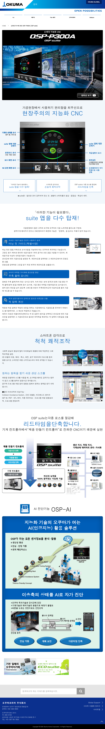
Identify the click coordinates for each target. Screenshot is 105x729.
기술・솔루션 (52, 17)
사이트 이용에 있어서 (92, 706)
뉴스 (13, 17)
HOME (4, 26)
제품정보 (33, 17)
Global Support (91, 17)
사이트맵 (96, 709)
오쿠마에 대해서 (72, 17)
